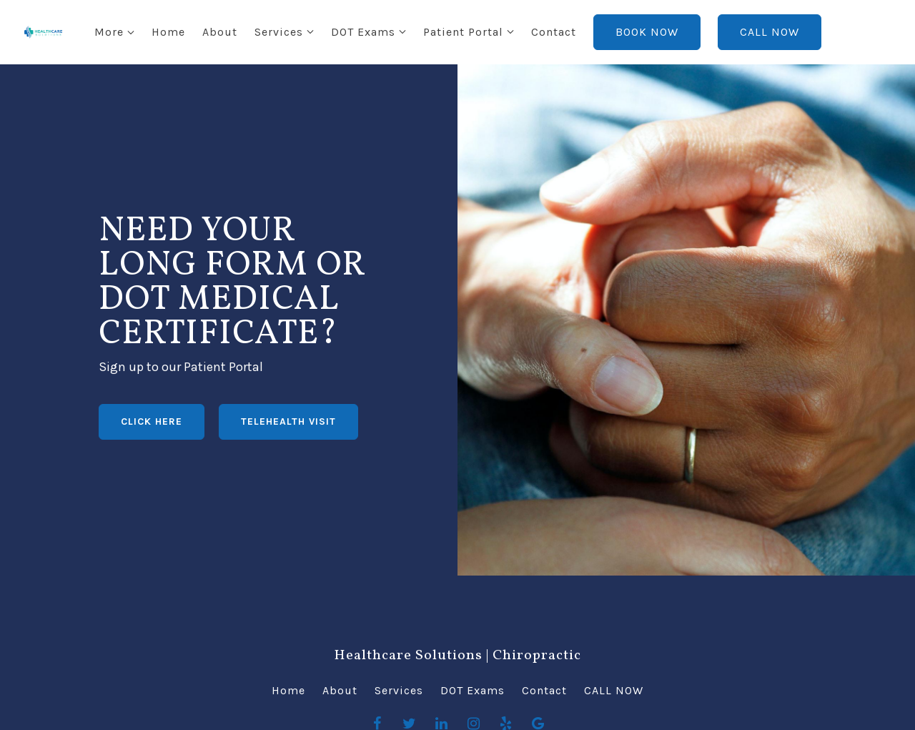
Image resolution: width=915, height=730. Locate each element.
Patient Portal (406, 32)
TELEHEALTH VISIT (288, 421)
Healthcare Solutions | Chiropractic (457, 656)
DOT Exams (306, 32)
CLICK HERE (151, 421)
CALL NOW (712, 32)
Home (111, 32)
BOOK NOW (589, 32)
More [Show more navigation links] (801, 32)
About (162, 32)
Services (221, 32)
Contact (496, 32)
